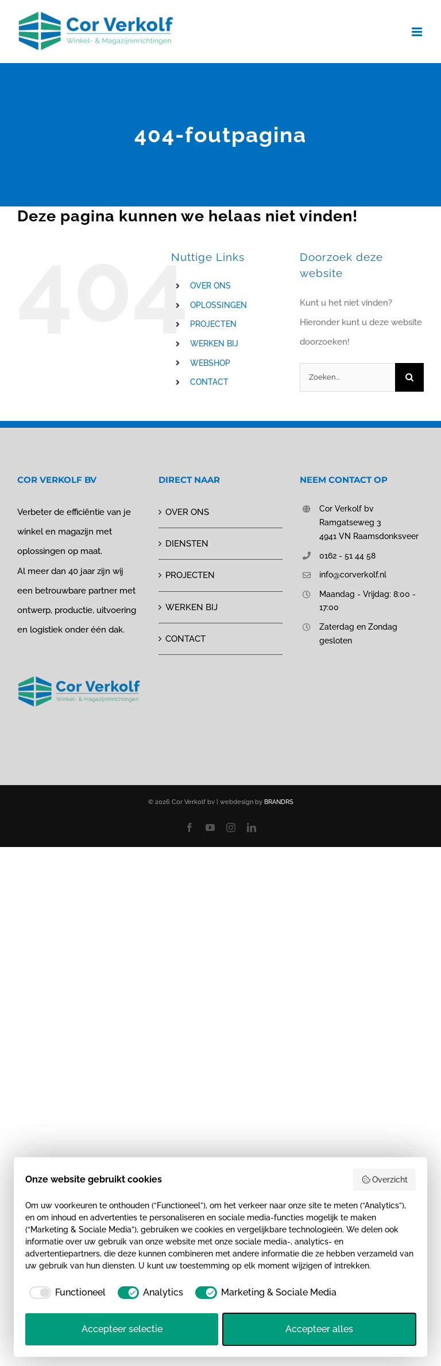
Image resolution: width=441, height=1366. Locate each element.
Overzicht (384, 1179)
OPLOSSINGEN (218, 305)
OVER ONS (210, 285)
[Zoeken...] (347, 377)
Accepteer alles (319, 1329)
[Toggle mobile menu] (418, 32)
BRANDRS (278, 802)
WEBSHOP (210, 363)
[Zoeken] (409, 377)
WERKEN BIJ (214, 343)
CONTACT (209, 382)
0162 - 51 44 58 (347, 555)
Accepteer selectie (122, 1329)
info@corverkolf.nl (352, 574)
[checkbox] (65, 1292)
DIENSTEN (186, 543)
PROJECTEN (213, 324)
